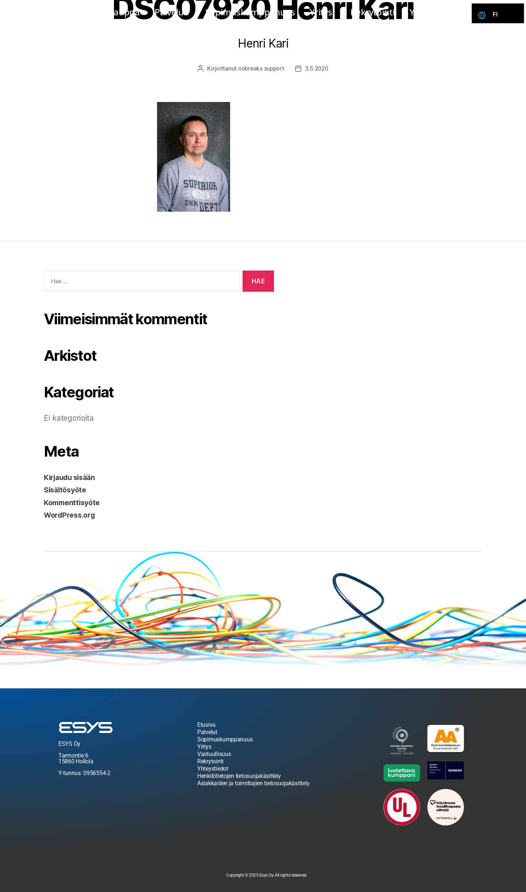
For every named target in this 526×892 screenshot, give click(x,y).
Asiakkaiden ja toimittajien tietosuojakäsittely (253, 783)
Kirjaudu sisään (72, 477)
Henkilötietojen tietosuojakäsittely (239, 775)
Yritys (323, 12)
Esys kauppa (114, 12)
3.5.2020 (317, 68)
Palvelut (173, 12)
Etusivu (206, 724)
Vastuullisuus (214, 754)
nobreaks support (260, 68)
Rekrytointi (372, 12)
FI (497, 14)
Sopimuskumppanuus (250, 12)
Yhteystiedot (435, 12)
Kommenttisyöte (74, 502)
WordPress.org (71, 514)
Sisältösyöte (67, 489)
